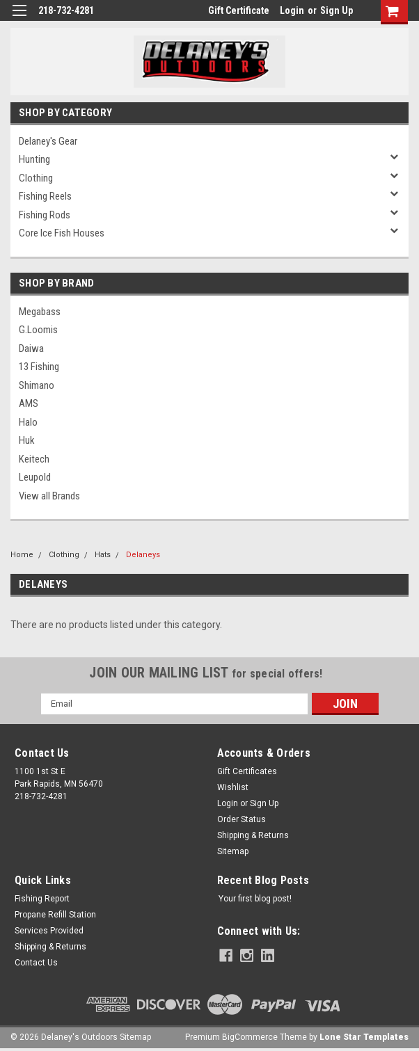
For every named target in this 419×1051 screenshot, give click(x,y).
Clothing (36, 178)
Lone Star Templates (364, 1037)
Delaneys (143, 554)
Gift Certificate (238, 10)
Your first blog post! (255, 899)
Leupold (35, 477)
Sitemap (232, 851)
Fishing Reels (45, 196)
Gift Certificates (247, 771)
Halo (28, 422)
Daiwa (31, 348)
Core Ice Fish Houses (61, 233)
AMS (28, 403)
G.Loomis (38, 329)
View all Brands (49, 496)
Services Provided (49, 931)
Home (21, 554)
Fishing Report (42, 899)
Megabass (40, 311)
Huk (27, 440)
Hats (103, 554)
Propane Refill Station (55, 915)
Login (292, 10)
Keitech (34, 459)
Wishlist (232, 787)
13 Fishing (39, 366)
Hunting (34, 159)
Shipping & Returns (253, 835)
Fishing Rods (44, 215)
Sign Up (336, 10)
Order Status (241, 819)
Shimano (36, 385)
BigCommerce (250, 1037)
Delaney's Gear (48, 141)
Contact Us (36, 963)
